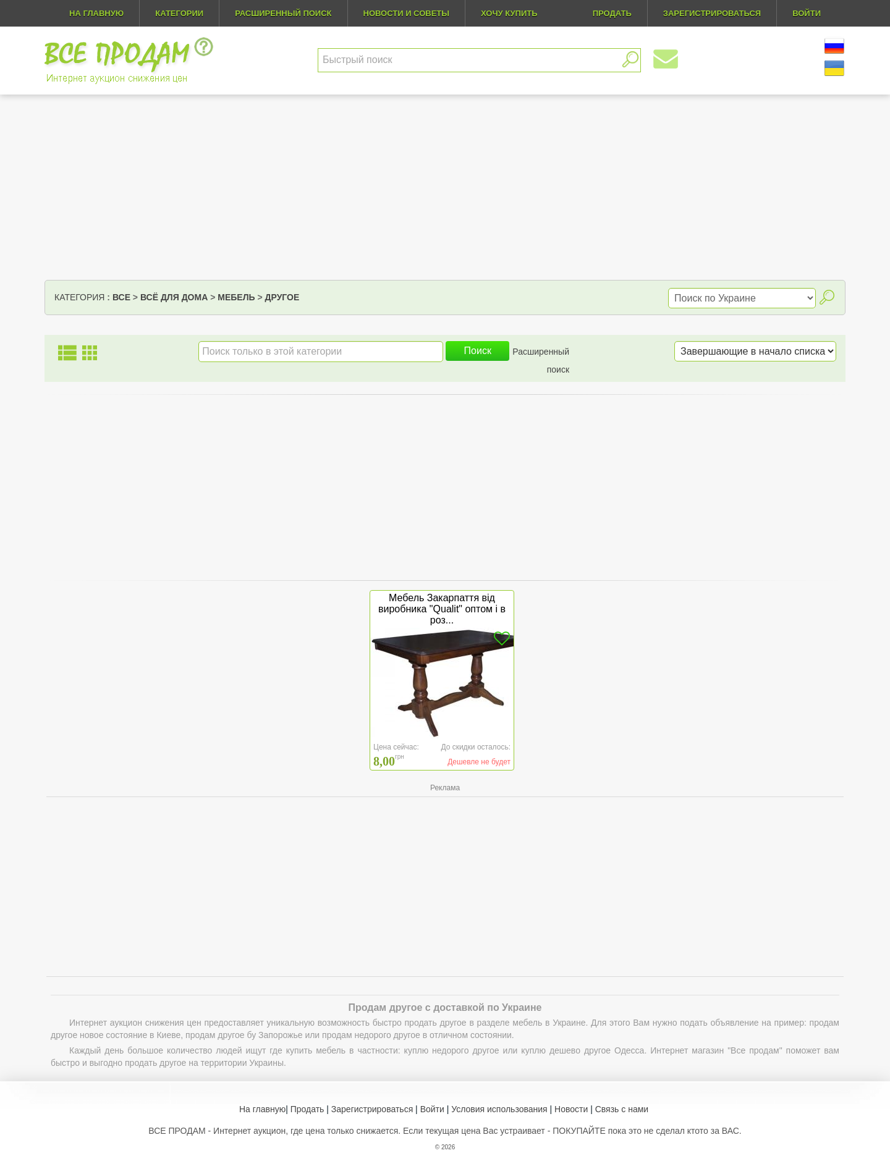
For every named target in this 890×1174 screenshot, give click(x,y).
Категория (79, 297)
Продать (307, 1109)
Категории (179, 13)
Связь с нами (621, 1109)
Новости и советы (406, 13)
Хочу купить (509, 13)
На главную (96, 13)
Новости (571, 1109)
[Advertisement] (445, 187)
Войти (432, 1109)
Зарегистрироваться (372, 1109)
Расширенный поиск (283, 13)
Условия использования (499, 1109)
